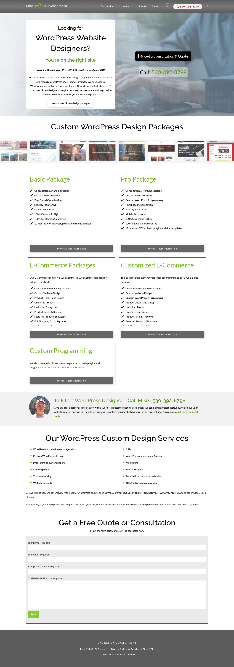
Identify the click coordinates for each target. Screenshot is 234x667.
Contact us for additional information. (65, 367)
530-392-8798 (169, 400)
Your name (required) (117, 545)
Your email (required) (117, 557)
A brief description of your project (117, 580)
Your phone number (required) (117, 569)
